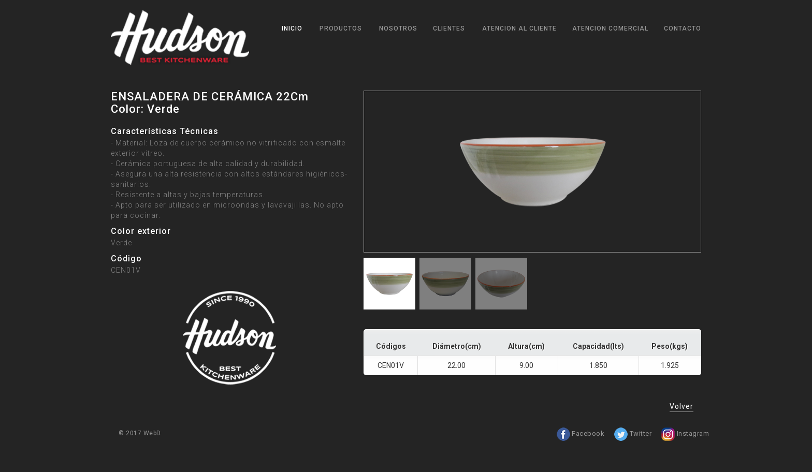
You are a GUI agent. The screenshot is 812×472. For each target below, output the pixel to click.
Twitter (632, 434)
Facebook (580, 434)
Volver (681, 406)
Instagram (685, 434)
